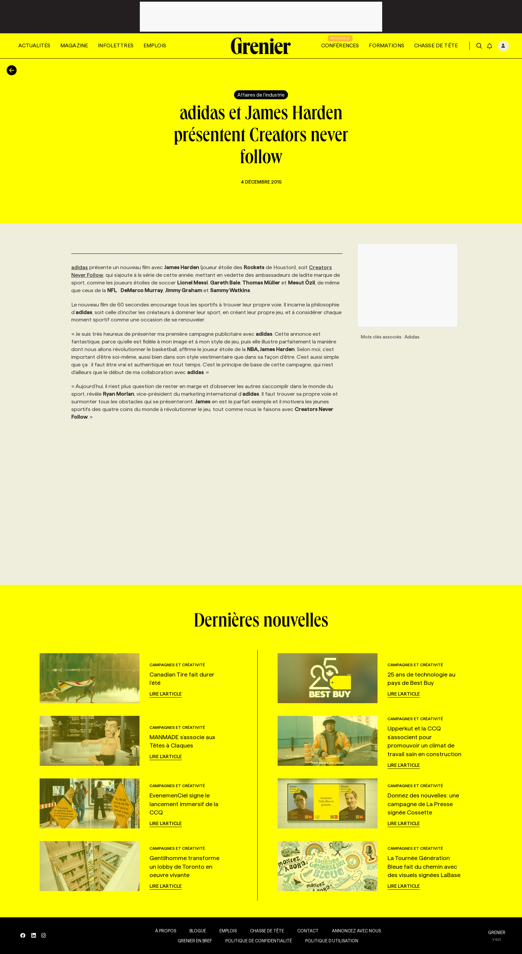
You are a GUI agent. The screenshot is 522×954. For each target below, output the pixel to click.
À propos (164, 930)
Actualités (34, 45)
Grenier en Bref (193, 940)
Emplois (154, 45)
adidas (79, 267)
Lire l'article (165, 694)
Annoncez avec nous (355, 930)
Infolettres (115, 45)
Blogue (196, 930)
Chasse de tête (436, 45)
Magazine (74, 45)
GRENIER (496, 932)
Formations (386, 45)
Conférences (340, 45)
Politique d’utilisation (330, 940)
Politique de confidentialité (257, 940)
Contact (306, 930)
